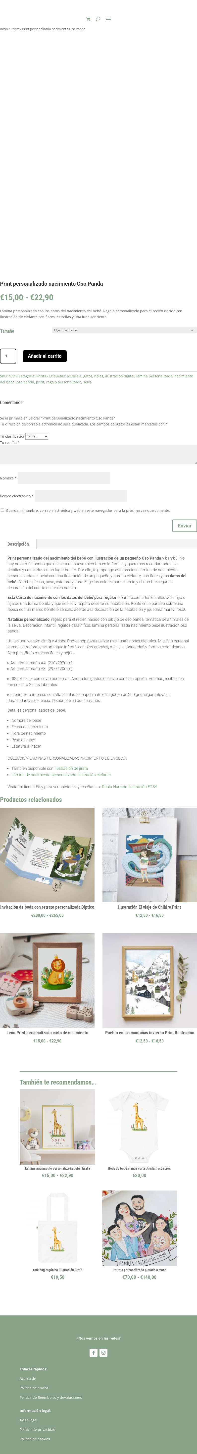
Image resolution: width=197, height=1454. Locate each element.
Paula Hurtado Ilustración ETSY (129, 786)
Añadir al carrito (44, 356)
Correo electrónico (17, 496)
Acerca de (28, 1378)
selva (87, 382)
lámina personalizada (154, 376)
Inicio (4, 29)
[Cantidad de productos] (8, 356)
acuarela (74, 376)
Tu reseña (10, 442)
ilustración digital (119, 376)
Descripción (18, 544)
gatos (87, 376)
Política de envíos (34, 1388)
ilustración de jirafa (71, 768)
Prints (15, 29)
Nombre (8, 478)
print (40, 382)
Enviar (185, 526)
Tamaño (7, 331)
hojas (98, 376)
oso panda (25, 382)
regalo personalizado (63, 382)
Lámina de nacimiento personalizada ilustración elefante (61, 775)
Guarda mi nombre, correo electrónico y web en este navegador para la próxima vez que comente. (88, 510)
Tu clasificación (12, 436)
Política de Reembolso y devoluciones (51, 1397)
